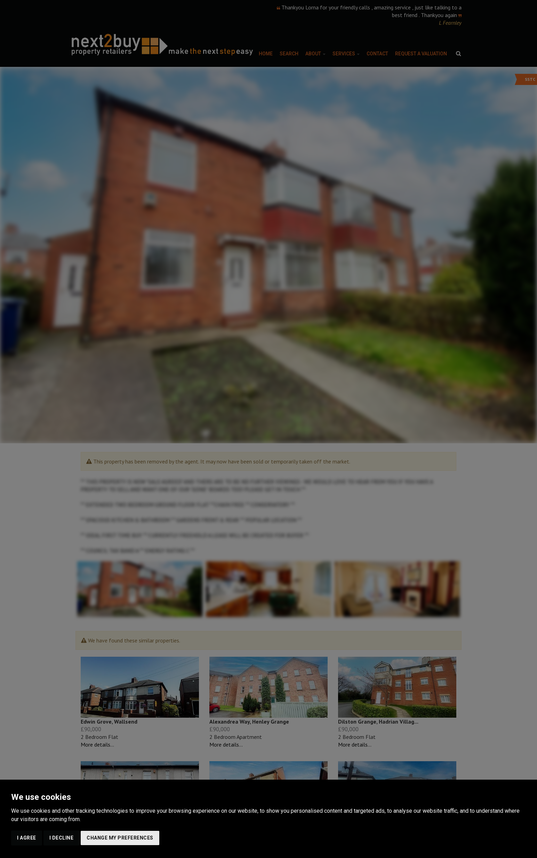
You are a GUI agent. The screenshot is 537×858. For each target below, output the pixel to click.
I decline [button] (61, 838)
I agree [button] (26, 838)
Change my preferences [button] (120, 838)
